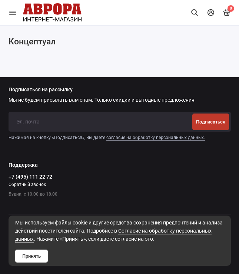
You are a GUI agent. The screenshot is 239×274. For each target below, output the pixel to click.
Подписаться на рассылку (41, 89)
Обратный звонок (27, 184)
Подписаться (210, 122)
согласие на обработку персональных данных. (155, 137)
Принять (31, 256)
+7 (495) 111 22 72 (30, 177)
